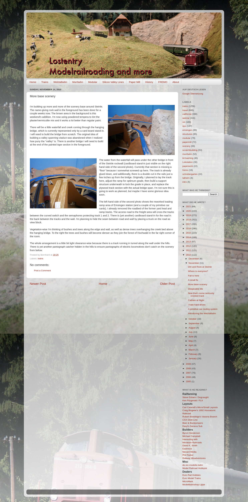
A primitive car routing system (202, 309)
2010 (189, 255)
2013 (189, 241)
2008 (189, 368)
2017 (189, 224)
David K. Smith (189, 445)
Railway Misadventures (194, 458)
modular (186, 138)
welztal (185, 118)
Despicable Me (195, 289)
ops (184, 126)
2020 (189, 211)
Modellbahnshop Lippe (193, 484)
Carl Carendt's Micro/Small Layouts (200, 407)
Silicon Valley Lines (113, 82)
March (192, 350)
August (192, 327)
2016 (189, 228)
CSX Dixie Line (190, 420)
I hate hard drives (196, 304)
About (175, 82)
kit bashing (187, 158)
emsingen (187, 130)
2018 (189, 219)
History (149, 82)
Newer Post (38, 283)
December (194, 258)
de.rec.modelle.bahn (192, 465)
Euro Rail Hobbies (191, 475)
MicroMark (187, 481)
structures (187, 134)
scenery (186, 146)
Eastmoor (187, 448)
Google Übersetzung (192, 93)
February (193, 354)
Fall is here (193, 275)
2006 (189, 377)
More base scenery (197, 284)
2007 (189, 373)
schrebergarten (190, 174)
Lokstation (187, 162)
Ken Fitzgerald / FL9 (192, 400)
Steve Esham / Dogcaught (195, 397)
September (194, 323)
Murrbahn (77, 82)
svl (183, 122)
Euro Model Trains (191, 478)
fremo (185, 170)
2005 (189, 381)
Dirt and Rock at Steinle (200, 267)
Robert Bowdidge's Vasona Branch (199, 416)
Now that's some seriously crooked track (201, 294)
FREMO (162, 82)
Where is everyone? (198, 271)
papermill (187, 142)
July (191, 332)
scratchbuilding (189, 150)
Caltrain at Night (196, 300)
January (193, 358)
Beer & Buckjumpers (192, 423)
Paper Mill (134, 82)
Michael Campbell (191, 436)
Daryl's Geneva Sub (192, 426)
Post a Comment (42, 270)
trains (40, 258)
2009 (189, 364)
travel (185, 110)
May (191, 341)
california (186, 114)
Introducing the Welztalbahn (202, 313)
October (193, 319)
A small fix (193, 280)
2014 (189, 237)
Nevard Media (189, 452)
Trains (44, 82)
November (194, 263)
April (191, 345)
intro (184, 182)
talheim (186, 178)
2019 (189, 215)
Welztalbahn (60, 82)
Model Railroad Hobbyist (194, 468)
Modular (92, 82)
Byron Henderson (191, 433)
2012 (189, 246)
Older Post (167, 283)
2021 (189, 206)
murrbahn (187, 154)
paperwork (187, 166)
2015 (189, 233)
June (191, 336)
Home (33, 82)
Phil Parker (187, 455)
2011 (189, 250)
